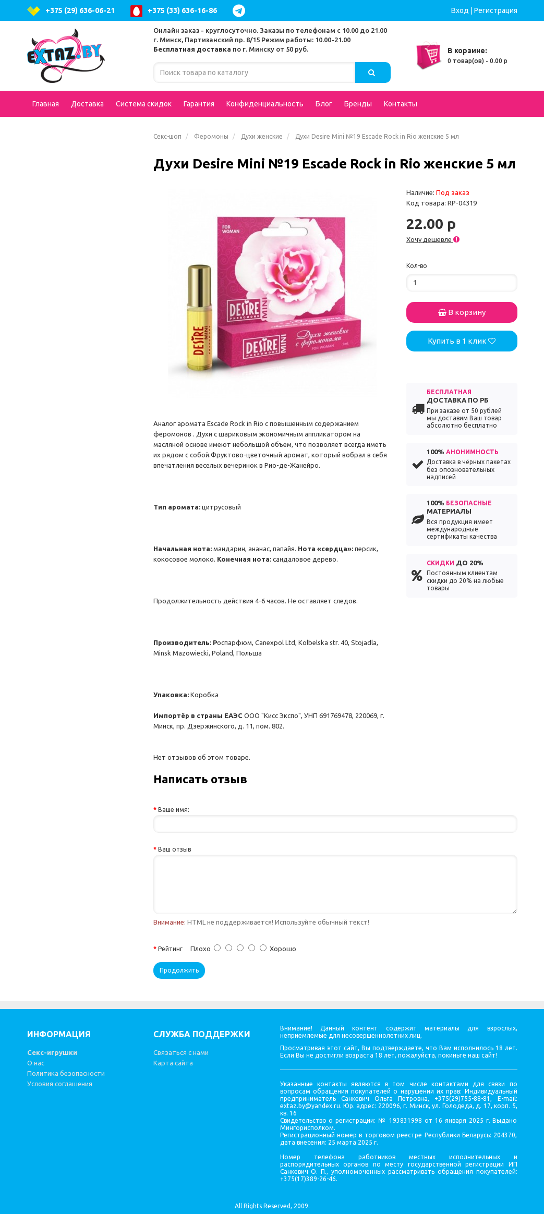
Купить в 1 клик (461, 340)
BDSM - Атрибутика (84, 408)
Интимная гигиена (73, 284)
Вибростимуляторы (84, 513)
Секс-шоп (167, 136)
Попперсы (84, 388)
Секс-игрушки (52, 1052)
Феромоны (211, 136)
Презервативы (66, 690)
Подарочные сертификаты (63, 142)
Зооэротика (61, 576)
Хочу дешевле (433, 239)
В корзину (462, 312)
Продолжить (179, 970)
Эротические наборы (78, 534)
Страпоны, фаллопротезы (84, 362)
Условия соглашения (59, 1083)
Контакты (400, 104)
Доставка (87, 104)
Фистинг (55, 492)
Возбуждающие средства (84, 330)
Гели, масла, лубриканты (84, 601)
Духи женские (262, 136)
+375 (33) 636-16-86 (173, 11)
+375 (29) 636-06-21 (71, 11)
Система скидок (144, 104)
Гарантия (199, 104)
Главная (45, 104)
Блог (324, 104)
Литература (61, 774)
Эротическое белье (84, 169)
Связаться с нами (181, 1052)
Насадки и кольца (84, 450)
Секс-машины (65, 753)
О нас (35, 1062)
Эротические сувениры (81, 711)
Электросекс (62, 555)
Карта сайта (173, 1062)
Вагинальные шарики (84, 648)
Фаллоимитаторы (84, 231)
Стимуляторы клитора (80, 628)
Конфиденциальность (265, 104)
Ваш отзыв (174, 849)
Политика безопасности (66, 1073)
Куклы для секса (69, 210)
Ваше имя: (173, 809)
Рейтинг (170, 948)
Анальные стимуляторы (84, 257)
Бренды (358, 104)
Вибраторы (84, 189)
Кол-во (416, 265)
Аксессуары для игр (84, 429)
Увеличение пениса (74, 471)
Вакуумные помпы (84, 669)
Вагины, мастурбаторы (84, 304)
